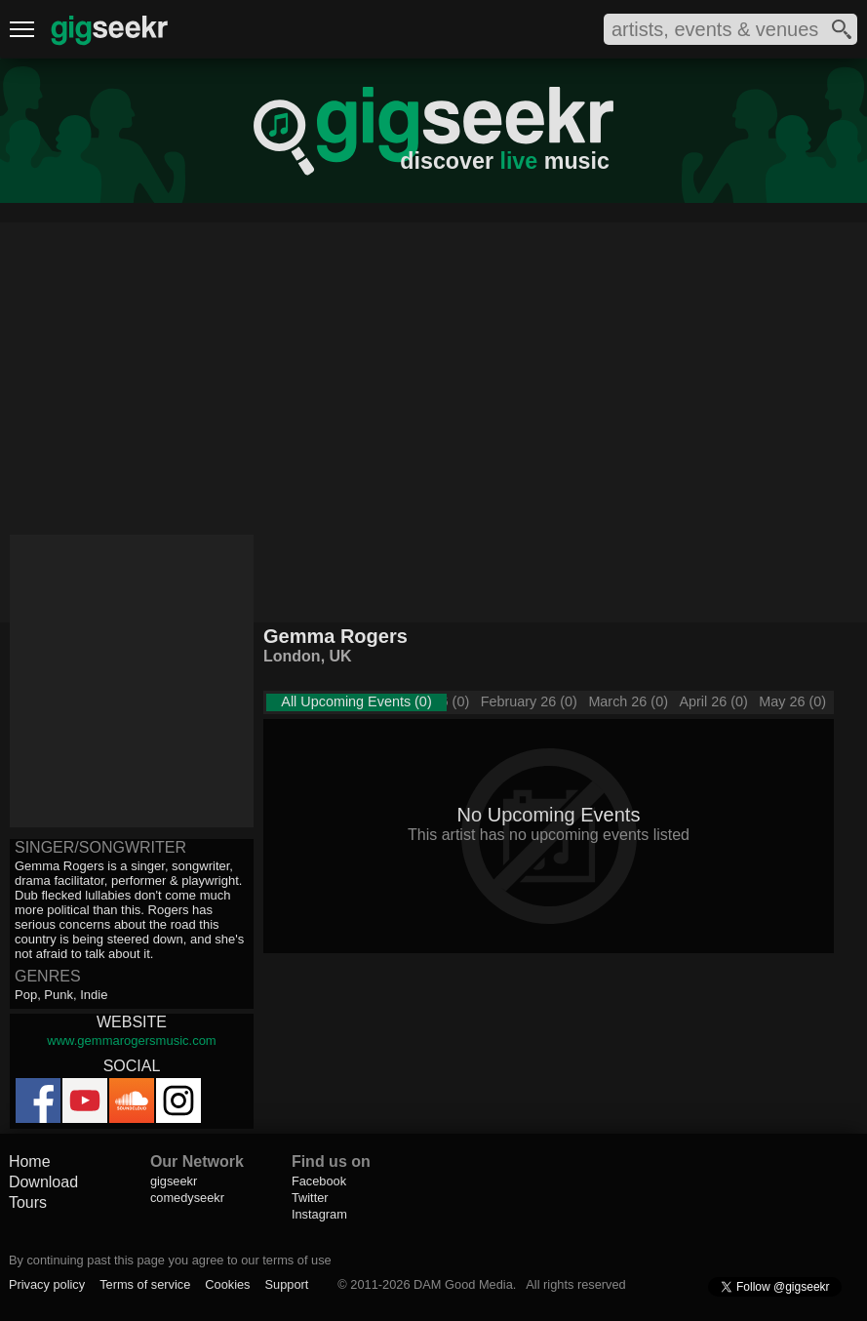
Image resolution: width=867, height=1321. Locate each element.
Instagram (319, 1214)
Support (287, 1284)
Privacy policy (47, 1284)
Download (43, 1182)
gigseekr (173, 1181)
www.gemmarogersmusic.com (131, 1040)
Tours (28, 1202)
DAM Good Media (463, 1284)
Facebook (319, 1181)
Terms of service (144, 1284)
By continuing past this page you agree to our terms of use (170, 1260)
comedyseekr (187, 1197)
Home (30, 1161)
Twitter (310, 1197)
